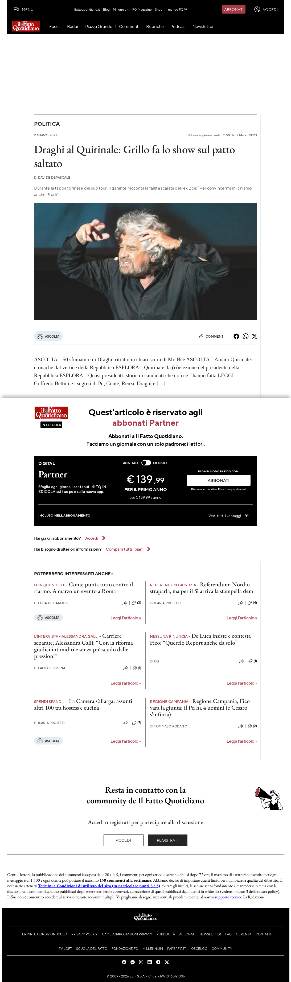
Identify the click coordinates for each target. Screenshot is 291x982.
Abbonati (234, 9)
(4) (252, 603)
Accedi (123, 840)
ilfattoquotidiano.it (86, 9)
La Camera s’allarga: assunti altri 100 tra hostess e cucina (83, 704)
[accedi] (266, 9)
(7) (136, 723)
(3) (136, 603)
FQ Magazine (142, 9)
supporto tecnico (228, 897)
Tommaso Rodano (168, 726)
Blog (106, 9)
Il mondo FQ (177, 9)
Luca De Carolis (51, 603)
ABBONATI (218, 480)
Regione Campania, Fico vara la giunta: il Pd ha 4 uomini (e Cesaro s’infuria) (200, 707)
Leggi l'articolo (125, 617)
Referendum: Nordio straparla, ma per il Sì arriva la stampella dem (201, 587)
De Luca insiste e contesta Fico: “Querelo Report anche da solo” (200, 639)
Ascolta (48, 336)
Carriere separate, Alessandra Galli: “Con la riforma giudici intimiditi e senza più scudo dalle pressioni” (83, 646)
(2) (252, 726)
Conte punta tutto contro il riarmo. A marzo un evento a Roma (83, 587)
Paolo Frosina (49, 668)
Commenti (211, 336)
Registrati (167, 840)
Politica (47, 123)
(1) (137, 668)
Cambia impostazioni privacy (127, 934)
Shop (158, 9)
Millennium (121, 9)
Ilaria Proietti (165, 603)
